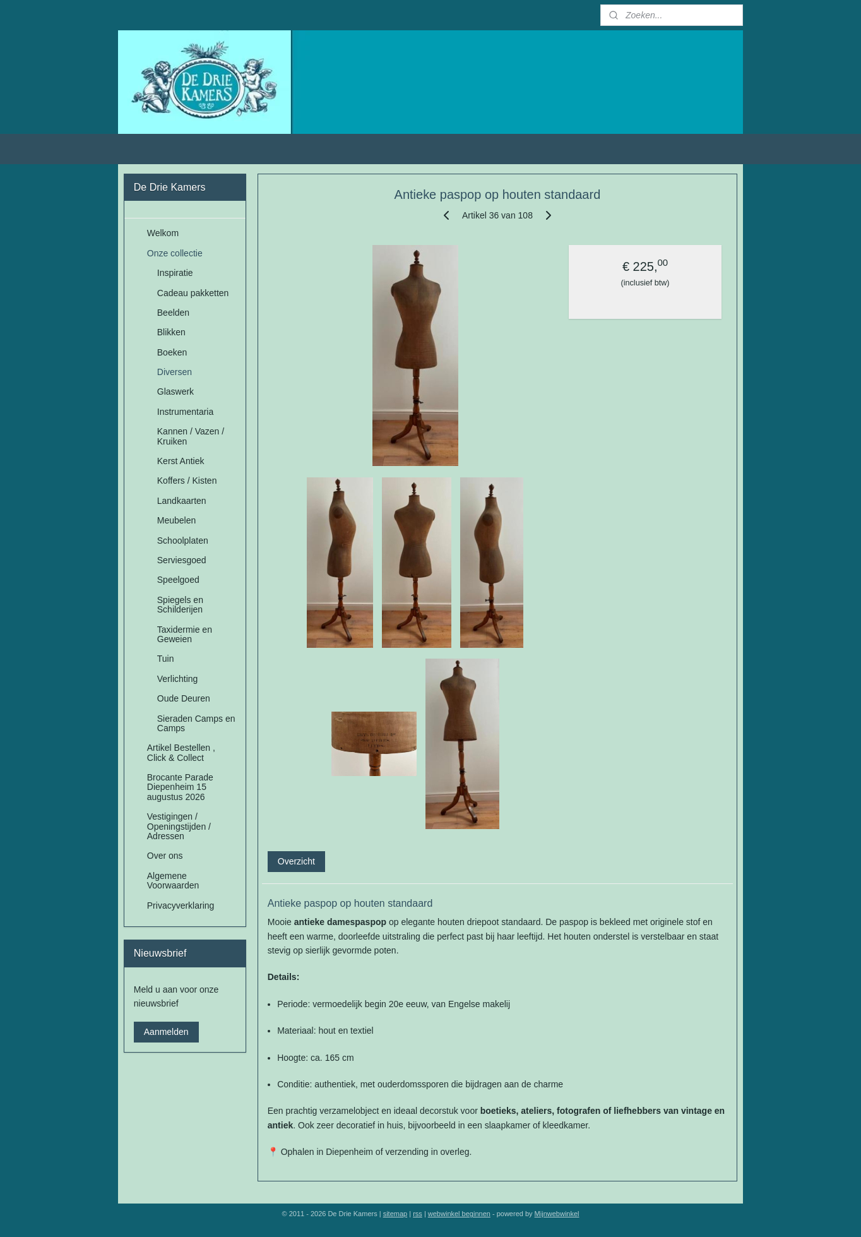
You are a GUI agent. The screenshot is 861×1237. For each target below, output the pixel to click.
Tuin (165, 659)
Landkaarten (181, 501)
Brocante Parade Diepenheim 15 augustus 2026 (180, 787)
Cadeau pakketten (193, 293)
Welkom (163, 233)
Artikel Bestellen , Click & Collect (181, 752)
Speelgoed (178, 580)
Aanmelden (166, 1032)
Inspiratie (175, 273)
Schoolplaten (182, 540)
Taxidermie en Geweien (184, 634)
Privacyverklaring (181, 905)
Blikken (171, 332)
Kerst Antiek (181, 461)
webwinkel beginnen (459, 1213)
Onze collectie (175, 253)
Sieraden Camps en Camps (196, 723)
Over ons (165, 856)
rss (417, 1213)
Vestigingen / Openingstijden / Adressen (179, 826)
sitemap (395, 1213)
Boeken (172, 352)
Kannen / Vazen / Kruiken (190, 436)
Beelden (173, 313)
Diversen (174, 372)
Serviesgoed (181, 560)
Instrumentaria (185, 412)
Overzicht (296, 861)
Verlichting (177, 679)
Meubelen (176, 520)
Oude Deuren (183, 698)
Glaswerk (175, 391)
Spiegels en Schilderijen (180, 604)
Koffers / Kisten (187, 480)
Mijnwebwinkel (557, 1213)
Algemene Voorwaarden (173, 880)
